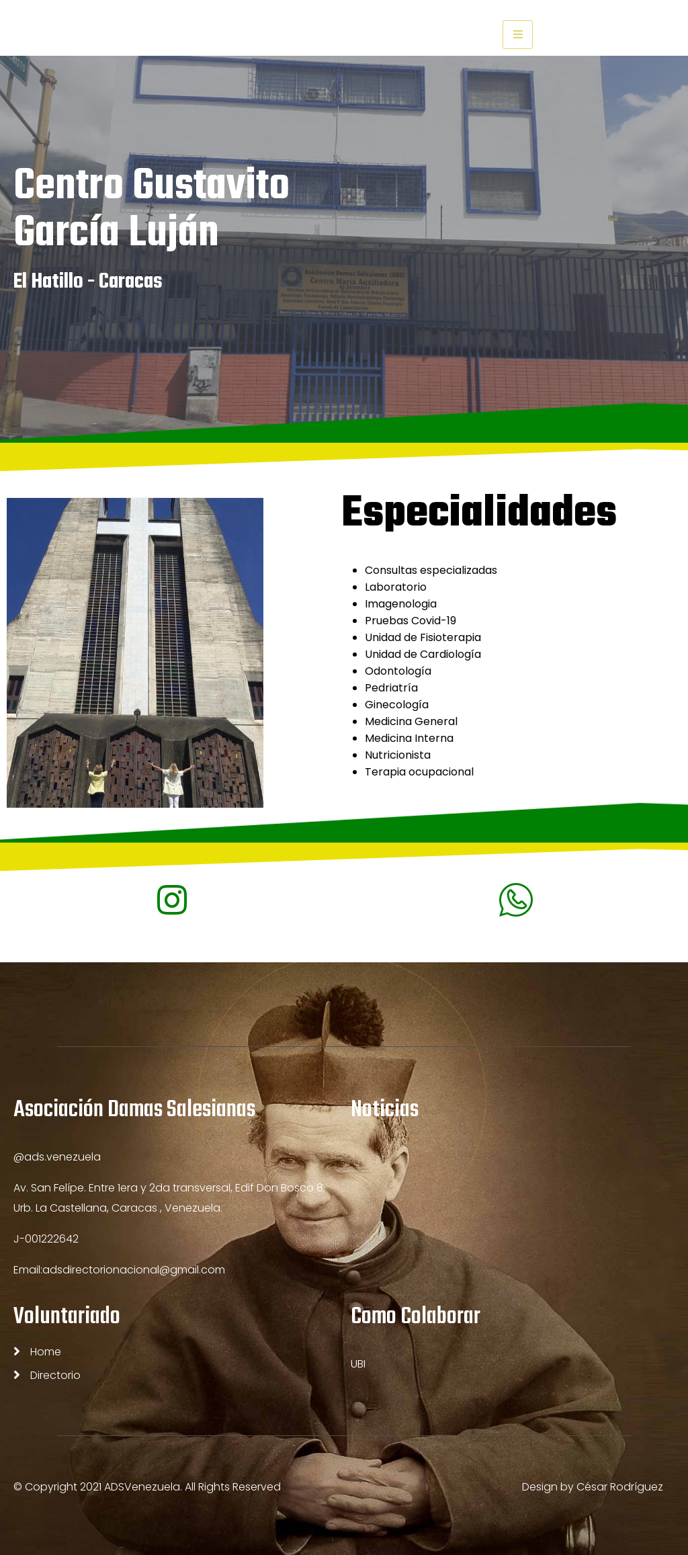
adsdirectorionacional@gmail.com (133, 1269)
